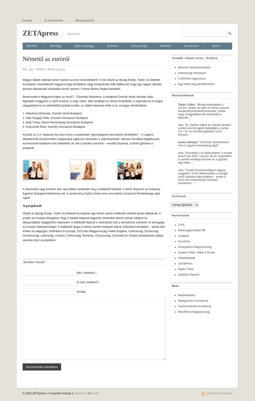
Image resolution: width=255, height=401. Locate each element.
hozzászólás (224, 393)
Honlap (81, 291)
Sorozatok (191, 46)
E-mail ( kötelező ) (88, 282)
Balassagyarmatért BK (191, 230)
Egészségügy (84, 46)
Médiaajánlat (85, 20)
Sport (216, 46)
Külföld (165, 46)
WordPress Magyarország (194, 311)
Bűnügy (56, 46)
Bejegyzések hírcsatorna (193, 300)
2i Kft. (181, 224)
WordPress (81, 393)
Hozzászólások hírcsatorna (194, 306)
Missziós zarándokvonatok (194, 67)
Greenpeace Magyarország (194, 247)
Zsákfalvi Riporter (188, 274)
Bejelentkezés (186, 295)
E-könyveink (54, 20)
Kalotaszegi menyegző (192, 73)
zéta (30, 69)
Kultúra (112, 46)
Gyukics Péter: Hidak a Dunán (196, 252)
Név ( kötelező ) (86, 272)
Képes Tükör (186, 269)
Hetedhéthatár (187, 258)
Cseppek (183, 235)
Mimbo (95, 393)
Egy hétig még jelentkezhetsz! (196, 84)
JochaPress (185, 263)
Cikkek (210, 393)
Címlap (27, 20)
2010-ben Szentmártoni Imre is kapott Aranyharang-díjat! (203, 144)
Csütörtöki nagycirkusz (192, 78)
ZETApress (40, 33)
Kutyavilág (139, 46)
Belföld (32, 46)
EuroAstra (184, 241)
